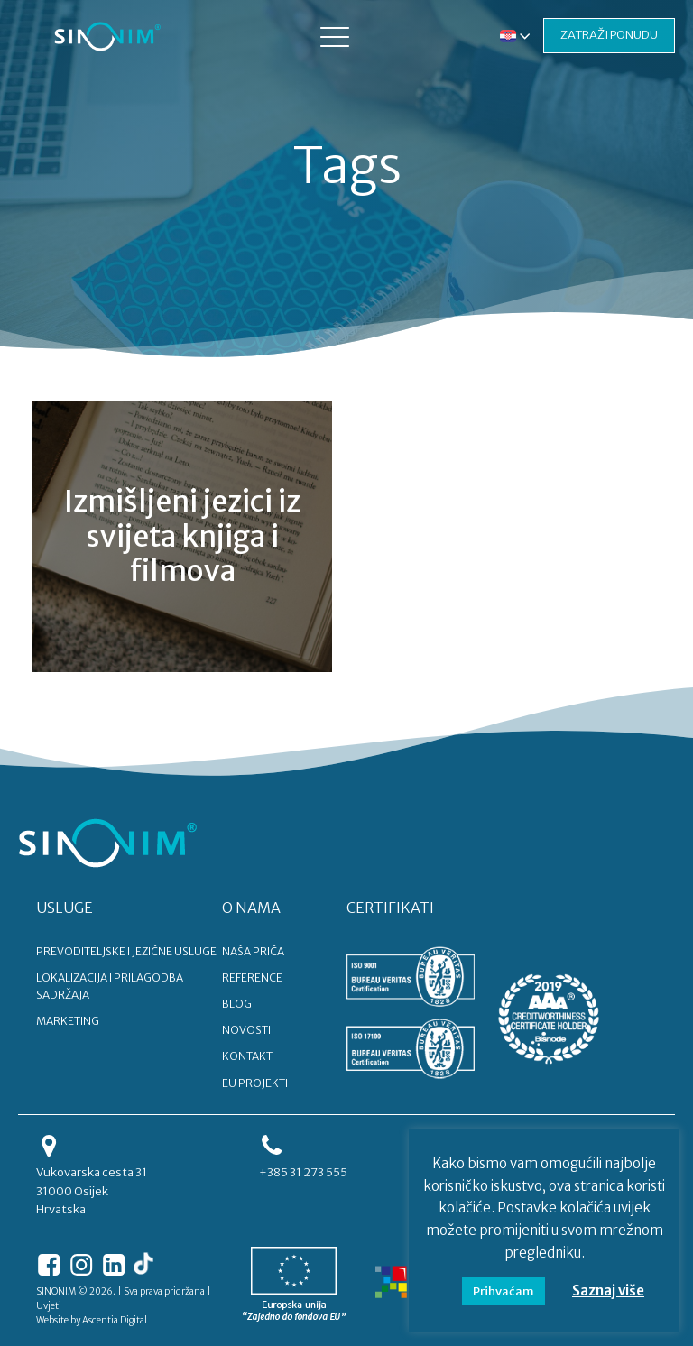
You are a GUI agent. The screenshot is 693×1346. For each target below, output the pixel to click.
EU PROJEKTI (255, 1083)
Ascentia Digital (114, 1320)
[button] (335, 36)
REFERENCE (252, 977)
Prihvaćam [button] (503, 1291)
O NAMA (251, 908)
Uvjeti (48, 1306)
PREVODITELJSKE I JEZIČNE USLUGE (126, 951)
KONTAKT (247, 1056)
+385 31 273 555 (303, 1172)
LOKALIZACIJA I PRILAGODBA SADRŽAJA (109, 986)
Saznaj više (608, 1290)
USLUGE (64, 908)
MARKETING (67, 1021)
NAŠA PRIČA (253, 951)
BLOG (237, 1003)
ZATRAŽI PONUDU (609, 34)
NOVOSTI (246, 1030)
